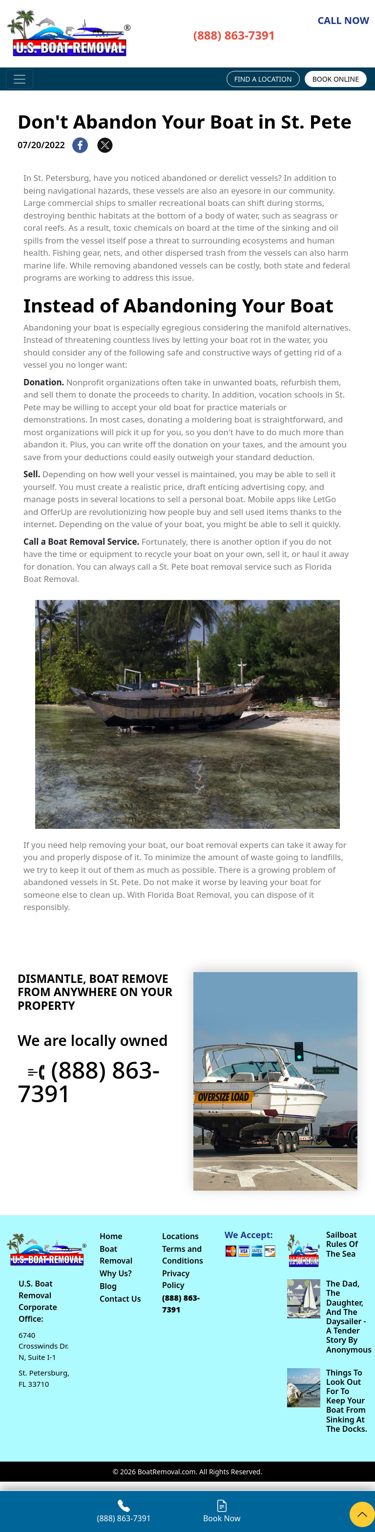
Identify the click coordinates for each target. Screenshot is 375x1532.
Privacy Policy (175, 1279)
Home (111, 1236)
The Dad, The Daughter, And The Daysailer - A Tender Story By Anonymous (347, 1316)
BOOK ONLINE (335, 79)
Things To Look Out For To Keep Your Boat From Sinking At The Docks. (346, 1401)
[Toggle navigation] (19, 79)
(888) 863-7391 (234, 35)
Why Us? (116, 1273)
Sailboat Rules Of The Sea (342, 1244)
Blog (108, 1286)
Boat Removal (116, 1254)
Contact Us (120, 1298)
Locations (180, 1236)
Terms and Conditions (182, 1254)
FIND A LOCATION (263, 79)
